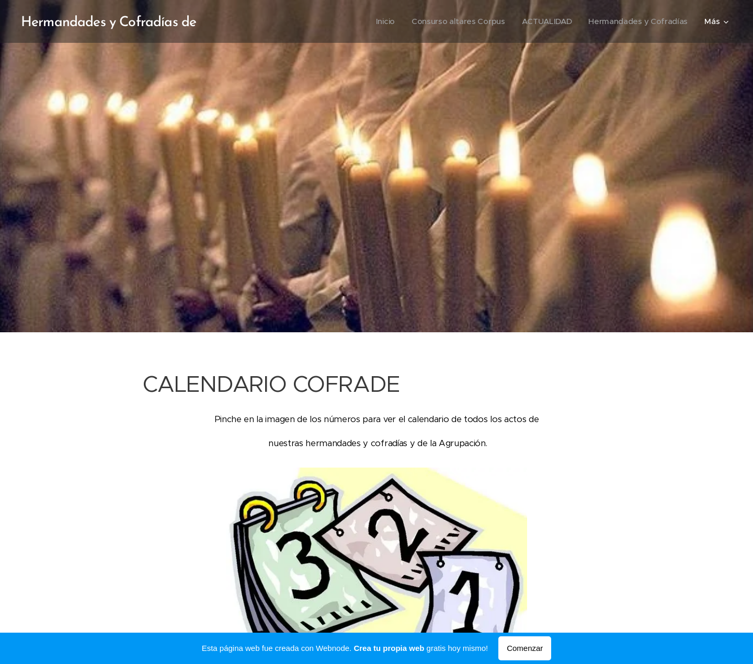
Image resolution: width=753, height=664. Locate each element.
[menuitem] (378, 21)
